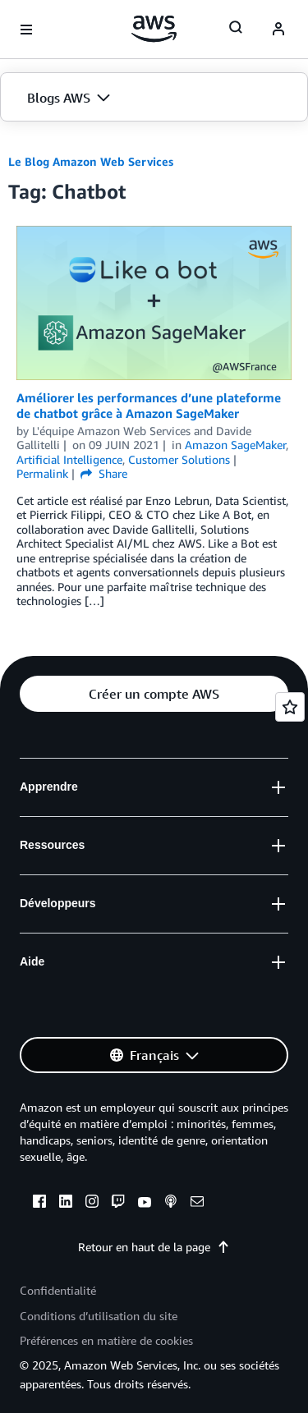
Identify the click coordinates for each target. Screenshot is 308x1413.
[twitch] (118, 1204)
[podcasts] (170, 1204)
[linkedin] (65, 1204)
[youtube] (144, 1204)
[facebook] (39, 1204)
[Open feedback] (290, 707)
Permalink (42, 473)
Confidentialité (58, 1290)
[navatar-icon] (278, 29)
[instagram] (92, 1204)
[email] (197, 1204)
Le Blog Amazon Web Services (90, 161)
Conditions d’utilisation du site (98, 1316)
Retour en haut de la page (154, 1247)
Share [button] (103, 473)
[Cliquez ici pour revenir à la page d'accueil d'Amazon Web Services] (154, 29)
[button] (154, 97)
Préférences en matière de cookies (106, 1340)
